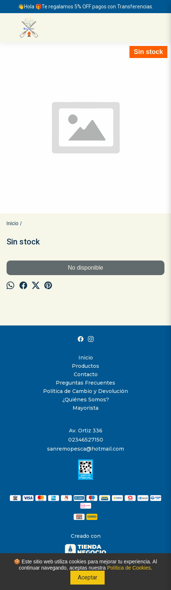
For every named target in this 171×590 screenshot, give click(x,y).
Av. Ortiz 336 (85, 430)
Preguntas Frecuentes (85, 382)
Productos (85, 366)
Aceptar (87, 577)
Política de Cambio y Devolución (85, 391)
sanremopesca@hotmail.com (85, 449)
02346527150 (85, 439)
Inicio (85, 357)
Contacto (86, 374)
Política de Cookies (129, 568)
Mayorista (85, 408)
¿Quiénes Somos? (85, 399)
